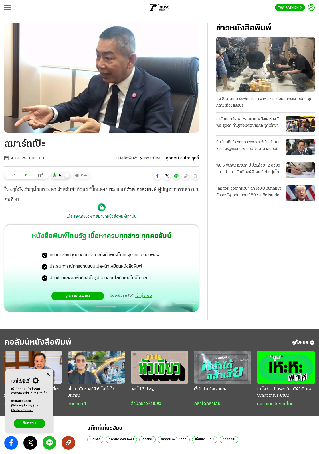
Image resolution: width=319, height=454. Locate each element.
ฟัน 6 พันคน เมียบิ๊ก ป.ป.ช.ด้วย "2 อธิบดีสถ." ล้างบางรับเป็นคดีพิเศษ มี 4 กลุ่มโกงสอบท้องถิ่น (248, 169)
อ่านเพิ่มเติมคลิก (22, 404)
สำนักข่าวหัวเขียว (146, 410)
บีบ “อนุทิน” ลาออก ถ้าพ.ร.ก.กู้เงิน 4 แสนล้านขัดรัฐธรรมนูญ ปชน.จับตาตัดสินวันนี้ (248, 145)
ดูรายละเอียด (78, 302)
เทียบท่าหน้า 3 (204, 446)
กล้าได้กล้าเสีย (207, 410)
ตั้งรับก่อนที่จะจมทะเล (210, 396)
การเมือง (152, 158)
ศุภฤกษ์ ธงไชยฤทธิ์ (174, 446)
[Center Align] (48, 374)
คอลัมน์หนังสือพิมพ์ (38, 349)
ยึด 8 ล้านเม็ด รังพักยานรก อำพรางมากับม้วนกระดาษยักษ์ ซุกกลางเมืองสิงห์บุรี (264, 102)
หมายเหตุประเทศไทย (275, 411)
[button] (157, 176)
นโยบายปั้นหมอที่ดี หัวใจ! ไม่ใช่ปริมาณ (91, 399)
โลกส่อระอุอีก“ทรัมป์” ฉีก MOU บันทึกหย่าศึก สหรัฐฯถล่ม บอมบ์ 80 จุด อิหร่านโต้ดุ (248, 192)
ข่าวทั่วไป (229, 446)
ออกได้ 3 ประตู (142, 396)
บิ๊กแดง (95, 446)
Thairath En (290, 7)
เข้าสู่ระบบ (143, 302)
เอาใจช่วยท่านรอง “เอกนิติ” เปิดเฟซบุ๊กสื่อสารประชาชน (284, 399)
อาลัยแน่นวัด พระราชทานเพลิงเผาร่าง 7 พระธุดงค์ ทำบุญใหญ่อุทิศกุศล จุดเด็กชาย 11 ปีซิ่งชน (248, 123)
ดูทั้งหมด (303, 349)
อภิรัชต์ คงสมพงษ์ (121, 446)
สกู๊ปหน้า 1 (77, 411)
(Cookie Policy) (22, 410)
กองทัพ (147, 446)
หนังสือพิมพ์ (126, 158)
